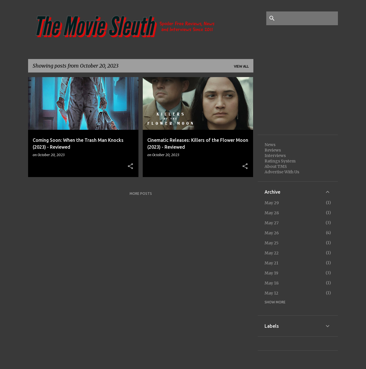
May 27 (272, 222)
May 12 (271, 293)
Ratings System (280, 161)
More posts (141, 193)
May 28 (272, 212)
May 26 (272, 232)
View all (241, 66)
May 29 (272, 202)
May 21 (271, 263)
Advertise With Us (282, 171)
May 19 (271, 273)
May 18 (272, 283)
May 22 (272, 253)
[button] (130, 166)
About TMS (276, 166)
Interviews (275, 155)
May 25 (272, 243)
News (270, 144)
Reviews (273, 150)
